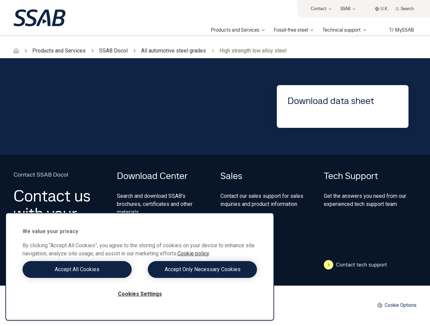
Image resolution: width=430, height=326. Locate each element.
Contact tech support (355, 264)
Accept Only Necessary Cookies (200, 269)
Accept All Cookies (79, 269)
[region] (139, 267)
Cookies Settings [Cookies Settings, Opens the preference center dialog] (140, 294)
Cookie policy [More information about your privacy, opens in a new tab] (193, 253)
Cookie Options (397, 305)
